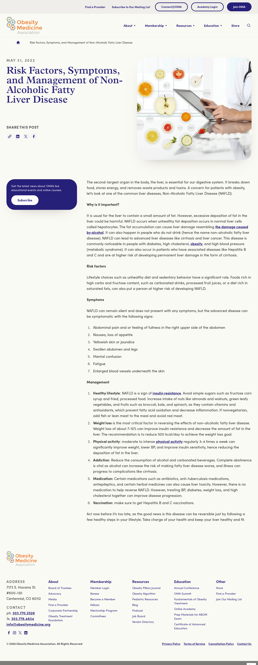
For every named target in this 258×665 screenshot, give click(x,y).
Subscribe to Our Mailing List (131, 7)
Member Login (99, 588)
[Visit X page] (20, 632)
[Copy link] (9, 136)
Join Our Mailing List (229, 599)
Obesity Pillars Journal (146, 588)
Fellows (94, 605)
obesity (196, 243)
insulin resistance (167, 392)
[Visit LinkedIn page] (25, 632)
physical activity (169, 441)
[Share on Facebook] (34, 136)
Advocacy (54, 593)
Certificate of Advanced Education (189, 626)
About (53, 581)
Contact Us (244, 644)
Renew (94, 593)
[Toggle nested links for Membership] (156, 25)
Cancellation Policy (221, 644)
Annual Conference (186, 588)
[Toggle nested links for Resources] (185, 25)
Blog (135, 605)
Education (182, 581)
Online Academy (185, 609)
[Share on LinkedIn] (18, 136)
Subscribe (25, 200)
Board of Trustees (59, 588)
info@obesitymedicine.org (28, 624)
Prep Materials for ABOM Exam (190, 616)
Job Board (138, 616)
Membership (100, 581)
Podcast (137, 610)
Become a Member (102, 599)
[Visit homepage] (24, 25)
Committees (98, 616)
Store (219, 588)
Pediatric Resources (145, 599)
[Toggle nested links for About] (129, 25)
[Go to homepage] (18, 43)
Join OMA (239, 7)
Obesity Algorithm (143, 593)
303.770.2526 (23, 612)
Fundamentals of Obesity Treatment (190, 601)
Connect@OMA (171, 7)
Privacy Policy (171, 644)
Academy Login (207, 7)
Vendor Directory (143, 622)
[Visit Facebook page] (8, 632)
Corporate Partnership (63, 610)
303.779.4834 (22, 618)
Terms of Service (194, 644)
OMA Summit (182, 593)
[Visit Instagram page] (14, 632)
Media (52, 599)
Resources (140, 581)
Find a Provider (95, 7)
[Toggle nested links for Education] (213, 25)
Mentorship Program (103, 610)
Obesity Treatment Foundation (60, 618)
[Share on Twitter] (26, 136)
